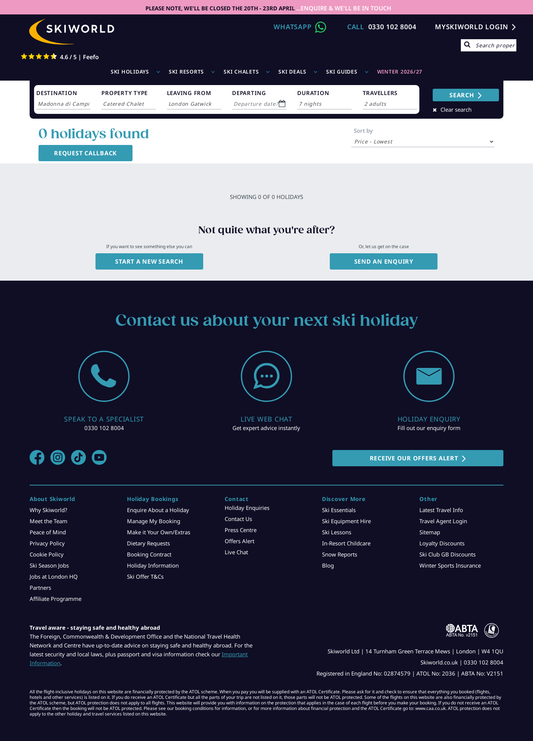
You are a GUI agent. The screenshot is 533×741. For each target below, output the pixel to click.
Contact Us (238, 518)
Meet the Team (48, 521)
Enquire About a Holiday (158, 510)
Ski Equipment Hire (346, 521)
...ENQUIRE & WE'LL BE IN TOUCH (343, 8)
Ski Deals (292, 71)
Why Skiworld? (48, 510)
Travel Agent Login (443, 521)
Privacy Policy (47, 543)
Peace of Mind (48, 532)
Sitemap (429, 532)
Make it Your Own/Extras (158, 532)
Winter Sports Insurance (450, 565)
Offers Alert (239, 541)
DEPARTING (249, 93)
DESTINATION (56, 93)
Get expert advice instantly (266, 428)
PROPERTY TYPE (124, 93)
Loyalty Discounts (442, 543)
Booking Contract (149, 554)
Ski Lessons (336, 532)
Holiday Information (153, 565)
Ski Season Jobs (49, 565)
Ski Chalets (241, 71)
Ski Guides (342, 71)
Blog (328, 565)
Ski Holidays (130, 71)
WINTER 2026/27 (400, 71)
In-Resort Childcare (346, 543)
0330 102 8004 (392, 26)
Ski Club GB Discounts (447, 554)
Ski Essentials (339, 510)
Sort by (363, 130)
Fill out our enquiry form (429, 428)
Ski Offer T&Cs (145, 576)
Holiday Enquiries (247, 507)
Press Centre (241, 530)
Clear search (456, 109)
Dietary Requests (148, 543)
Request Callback (85, 153)
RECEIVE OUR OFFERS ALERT (414, 458)
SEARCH (461, 95)
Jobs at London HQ (54, 576)
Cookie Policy (47, 554)
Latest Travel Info (441, 510)
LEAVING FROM (189, 93)
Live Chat (236, 552)
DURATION (313, 93)
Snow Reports (339, 554)
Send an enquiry (383, 261)
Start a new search (149, 261)
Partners (40, 587)
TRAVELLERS (380, 93)
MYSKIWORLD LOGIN (471, 26)
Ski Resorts (186, 71)
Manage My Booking (153, 521)
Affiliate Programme (55, 598)
